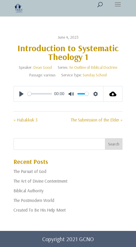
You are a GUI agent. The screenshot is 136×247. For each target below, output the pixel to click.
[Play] (21, 94)
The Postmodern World (33, 200)
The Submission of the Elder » (97, 120)
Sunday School (95, 75)
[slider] (40, 94)
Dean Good (42, 67)
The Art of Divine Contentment (40, 181)
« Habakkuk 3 (25, 120)
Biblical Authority (28, 190)
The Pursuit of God (29, 171)
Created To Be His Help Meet (39, 210)
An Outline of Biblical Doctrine (93, 67)
